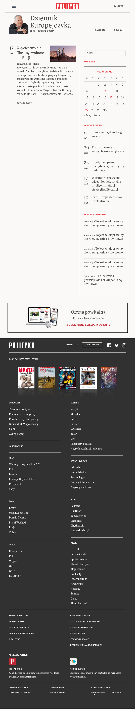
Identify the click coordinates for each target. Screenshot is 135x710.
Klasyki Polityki (80, 564)
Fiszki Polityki (77, 669)
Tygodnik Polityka (19, 409)
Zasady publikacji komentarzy (86, 622)
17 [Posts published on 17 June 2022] (111, 98)
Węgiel (13, 561)
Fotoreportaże (79, 579)
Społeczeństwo (79, 559)
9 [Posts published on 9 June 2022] (105, 91)
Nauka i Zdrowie (79, 461)
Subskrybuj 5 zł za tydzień (87, 325)
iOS (10, 669)
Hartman (76, 511)
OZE (11, 566)
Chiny (12, 533)
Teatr (74, 434)
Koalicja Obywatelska (21, 479)
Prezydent (15, 484)
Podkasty (76, 574)
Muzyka (75, 414)
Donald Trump (17, 518)
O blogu (118, 30)
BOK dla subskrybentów (22, 634)
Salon (12, 429)
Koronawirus (16, 447)
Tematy (75, 594)
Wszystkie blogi (80, 531)
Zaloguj (118, 6)
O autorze (100, 30)
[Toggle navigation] (13, 6)
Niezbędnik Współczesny (23, 424)
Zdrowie (75, 468)
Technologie (78, 477)
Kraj (11, 458)
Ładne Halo (27, 693)
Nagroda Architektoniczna (86, 449)
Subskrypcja (92, 345)
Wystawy (76, 429)
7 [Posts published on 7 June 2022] (93, 91)
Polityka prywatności (81, 628)
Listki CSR (15, 576)
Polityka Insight (58, 688)
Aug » (96, 116)
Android (18, 669)
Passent (75, 506)
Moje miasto (78, 569)
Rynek (12, 545)
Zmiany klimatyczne (83, 482)
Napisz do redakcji (19, 628)
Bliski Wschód (17, 523)
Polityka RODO (77, 634)
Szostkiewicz (78, 516)
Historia (75, 549)
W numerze (14, 403)
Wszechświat (78, 472)
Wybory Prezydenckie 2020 (25, 465)
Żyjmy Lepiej (16, 434)
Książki (75, 409)
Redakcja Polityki (18, 616)
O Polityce (14, 640)
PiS (11, 469)
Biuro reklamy (16, 622)
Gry (73, 439)
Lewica (13, 474)
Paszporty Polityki (81, 444)
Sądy (12, 489)
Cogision (18, 693)
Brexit (12, 508)
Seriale (75, 424)
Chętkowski (77, 526)
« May (87, 116)
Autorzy (75, 589)
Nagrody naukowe (81, 487)
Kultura (75, 403)
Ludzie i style (78, 554)
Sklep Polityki (79, 604)
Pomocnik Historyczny (22, 414)
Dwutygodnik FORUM (18, 688)
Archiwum (77, 584)
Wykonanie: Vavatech (58, 693)
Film (73, 419)
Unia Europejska (18, 513)
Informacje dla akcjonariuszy (86, 646)
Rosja (12, 528)
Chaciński (76, 521)
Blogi (73, 500)
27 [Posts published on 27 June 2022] (86, 111)
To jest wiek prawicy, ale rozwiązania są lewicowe (104, 223)
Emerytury (15, 551)
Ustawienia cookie (79, 640)
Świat (12, 502)
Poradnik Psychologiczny (23, 419)
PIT (11, 556)
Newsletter (72, 345)
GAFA (12, 571)
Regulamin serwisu (80, 616)
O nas (74, 599)
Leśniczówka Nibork (100, 688)
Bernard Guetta (24, 103)
